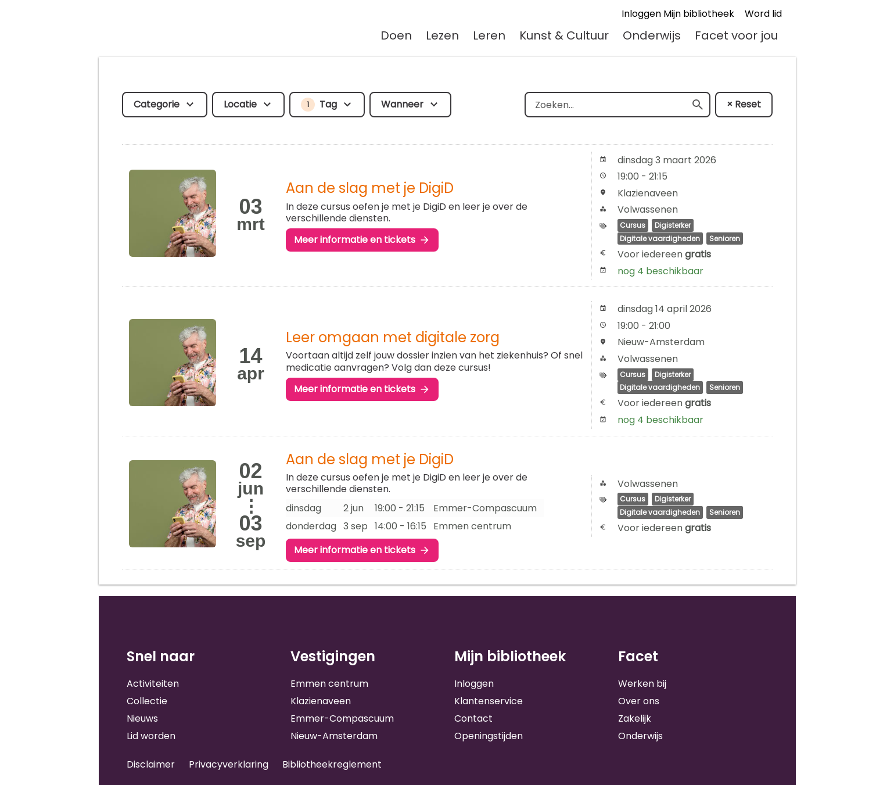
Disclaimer (151, 764)
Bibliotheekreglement (332, 764)
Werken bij (642, 683)
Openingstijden (488, 736)
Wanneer (402, 104)
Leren (489, 35)
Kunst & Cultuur (564, 35)
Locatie (240, 104)
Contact (473, 718)
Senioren (724, 238)
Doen (396, 35)
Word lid (763, 13)
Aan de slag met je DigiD (370, 188)
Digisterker (673, 225)
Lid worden (151, 736)
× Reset (744, 104)
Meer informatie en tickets (354, 239)
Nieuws (142, 718)
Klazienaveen (320, 701)
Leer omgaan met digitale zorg (393, 337)
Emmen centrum (329, 683)
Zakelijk (634, 718)
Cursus (632, 225)
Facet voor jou (736, 35)
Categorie (156, 104)
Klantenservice (488, 701)
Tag (319, 105)
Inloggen (474, 683)
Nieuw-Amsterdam (334, 736)
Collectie (147, 701)
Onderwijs (652, 35)
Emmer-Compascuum (342, 718)
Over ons (638, 701)
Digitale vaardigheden (660, 238)
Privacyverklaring (228, 764)
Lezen (442, 35)
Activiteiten (153, 683)
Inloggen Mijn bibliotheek (678, 13)
